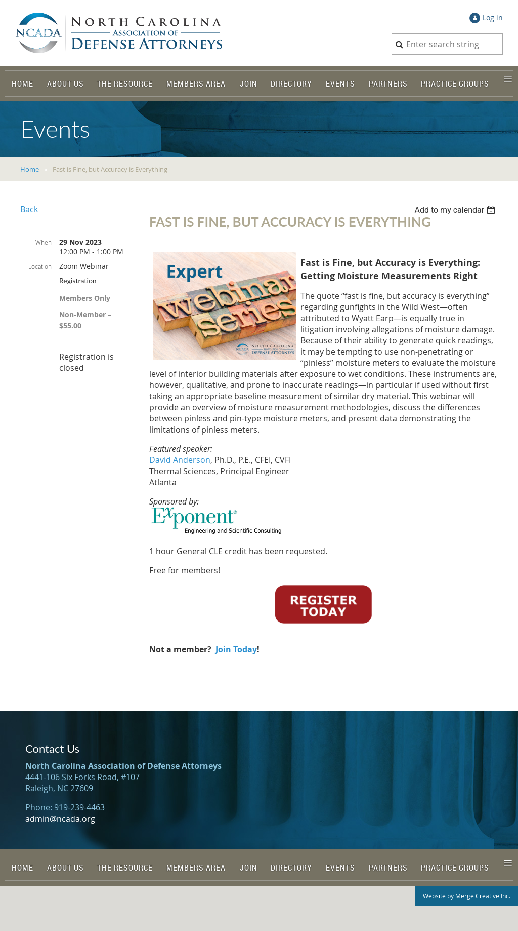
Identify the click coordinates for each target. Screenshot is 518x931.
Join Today (236, 649)
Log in (493, 17)
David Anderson (179, 459)
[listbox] (456, 210)
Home (29, 169)
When (43, 242)
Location (40, 266)
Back (29, 209)
